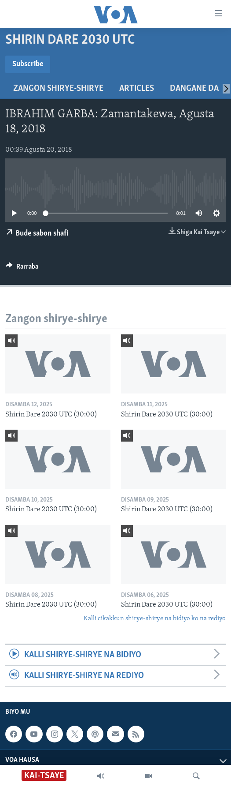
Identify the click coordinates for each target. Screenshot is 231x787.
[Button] (22, 268)
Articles (136, 88)
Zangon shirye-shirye (58, 88)
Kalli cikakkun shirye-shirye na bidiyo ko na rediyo (155, 618)
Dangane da (194, 88)
